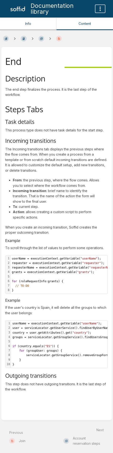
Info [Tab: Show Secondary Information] (28, 24)
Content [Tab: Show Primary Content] (85, 24)
